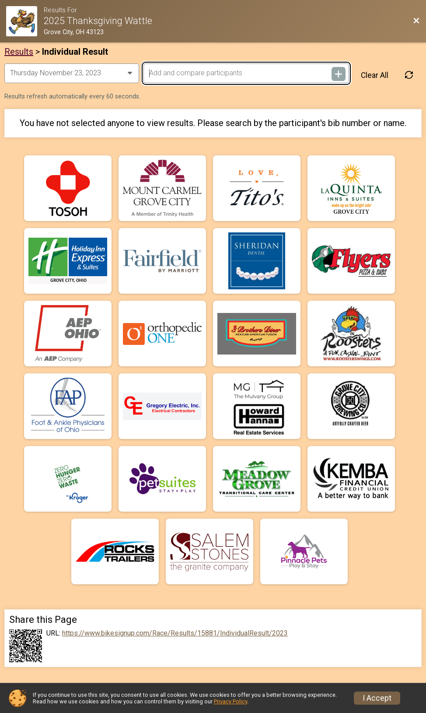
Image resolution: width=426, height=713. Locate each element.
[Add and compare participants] (246, 73)
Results (18, 51)
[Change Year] (71, 73)
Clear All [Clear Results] (374, 75)
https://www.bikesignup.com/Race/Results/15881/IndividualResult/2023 (175, 633)
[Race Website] (25, 21)
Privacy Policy (230, 701)
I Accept (377, 698)
